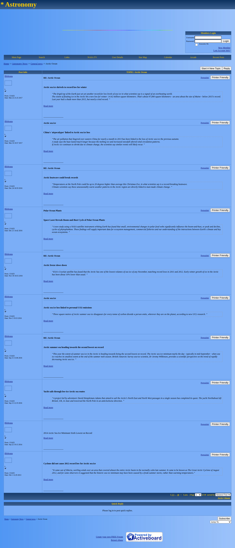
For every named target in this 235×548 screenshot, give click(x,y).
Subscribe (224, 518)
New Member (224, 47)
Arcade (193, 57)
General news (37, 63)
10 (178, 495)
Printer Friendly (220, 77)
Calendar (168, 57)
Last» (186, 495)
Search (42, 57)
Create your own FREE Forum (109, 537)
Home (6, 63)
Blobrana (9, 76)
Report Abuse (117, 540)
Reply (227, 68)
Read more (48, 106)
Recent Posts (218, 57)
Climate (226, 498)
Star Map (143, 57)
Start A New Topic (211, 68)
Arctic (220, 498)
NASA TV (92, 57)
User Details (117, 57)
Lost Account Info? (221, 50)
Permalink (205, 77)
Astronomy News (19, 63)
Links (66, 57)
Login (226, 41)
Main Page (16, 57)
